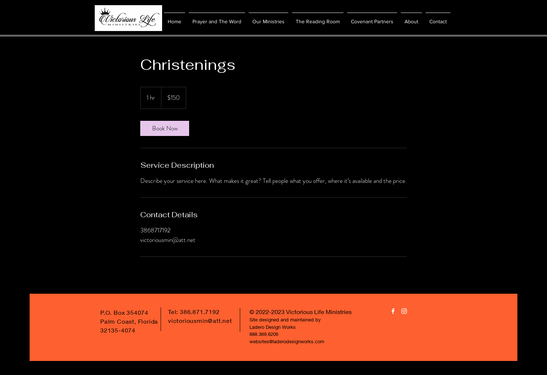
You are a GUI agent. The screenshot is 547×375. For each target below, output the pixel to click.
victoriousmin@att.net (200, 320)
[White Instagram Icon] (404, 311)
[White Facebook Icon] (393, 311)
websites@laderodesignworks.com (286, 341)
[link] (164, 128)
